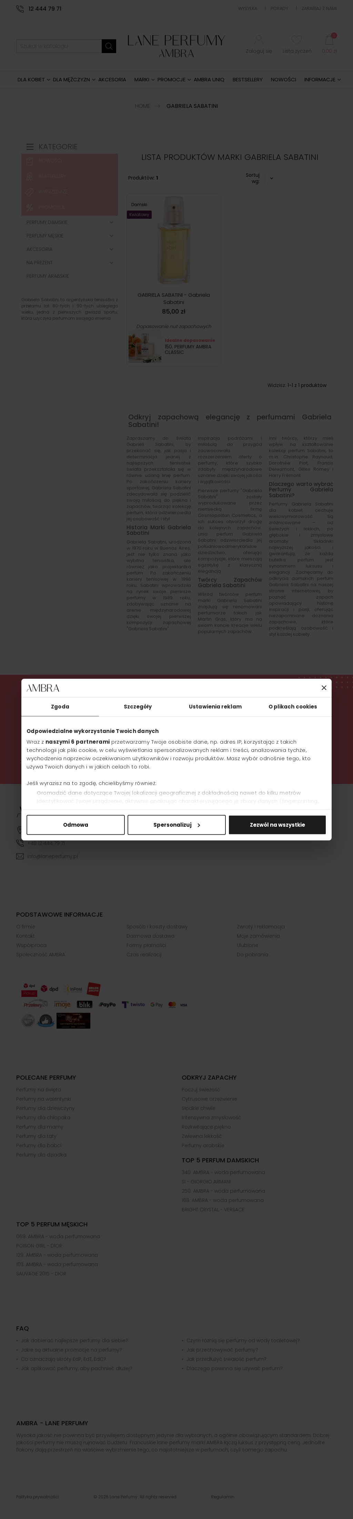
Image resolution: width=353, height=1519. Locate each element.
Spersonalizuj (176, 824)
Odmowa (75, 824)
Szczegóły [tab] (138, 706)
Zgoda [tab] (60, 706)
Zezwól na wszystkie (277, 824)
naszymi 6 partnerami (78, 741)
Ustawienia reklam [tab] (215, 706)
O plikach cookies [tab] (293, 706)
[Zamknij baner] (324, 687)
